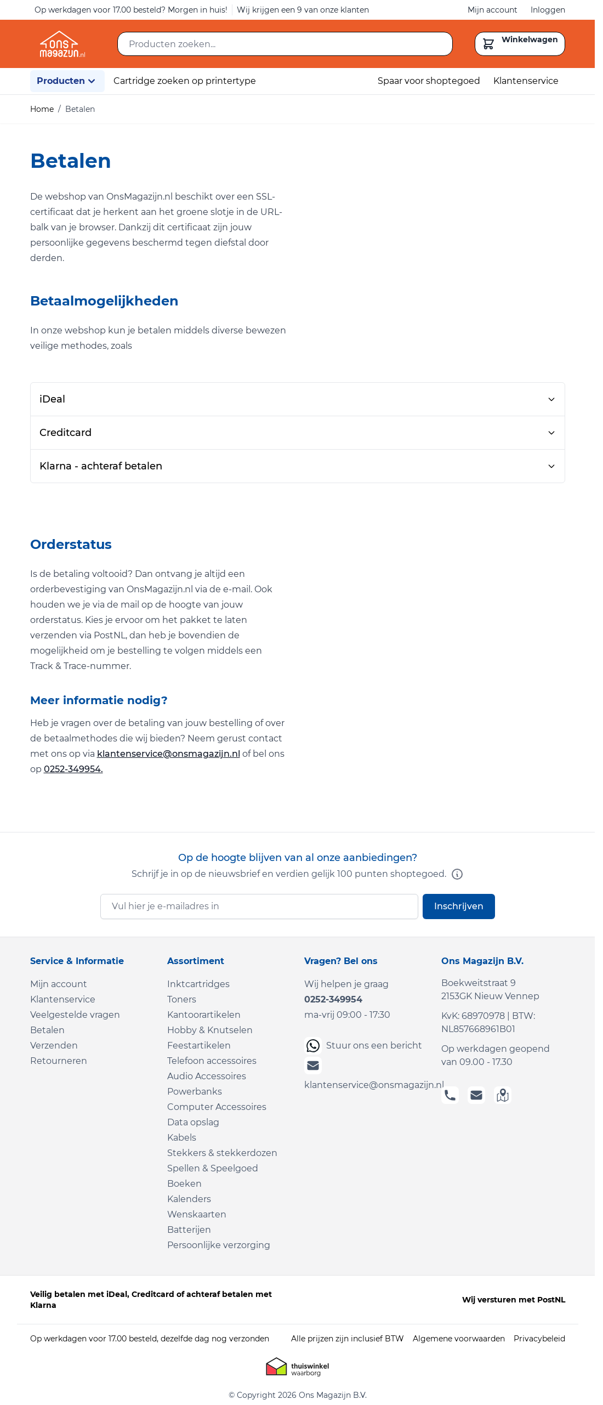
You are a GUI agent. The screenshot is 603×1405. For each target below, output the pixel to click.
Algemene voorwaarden (459, 1339)
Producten (67, 81)
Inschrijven (458, 906)
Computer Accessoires (216, 1107)
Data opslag (193, 1122)
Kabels (181, 1137)
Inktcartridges (198, 984)
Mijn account (492, 10)
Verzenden (54, 1045)
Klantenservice (526, 81)
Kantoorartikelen (204, 1015)
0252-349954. (73, 769)
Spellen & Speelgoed (212, 1168)
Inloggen (548, 10)
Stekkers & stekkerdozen (222, 1153)
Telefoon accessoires (212, 1061)
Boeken (184, 1184)
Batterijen (189, 1230)
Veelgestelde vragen (75, 1015)
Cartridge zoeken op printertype (184, 81)
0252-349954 (333, 999)
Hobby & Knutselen (210, 1030)
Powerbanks (194, 1091)
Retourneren (58, 1061)
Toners (181, 999)
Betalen (47, 1030)
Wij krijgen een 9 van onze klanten (303, 10)
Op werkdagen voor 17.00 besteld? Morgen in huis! (131, 10)
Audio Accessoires (206, 1076)
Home (42, 109)
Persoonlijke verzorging (218, 1245)
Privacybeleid (539, 1339)
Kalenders (189, 1199)
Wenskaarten (196, 1214)
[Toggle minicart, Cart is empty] (520, 44)
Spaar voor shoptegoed (429, 81)
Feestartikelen (199, 1045)
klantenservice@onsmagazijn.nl (168, 754)
